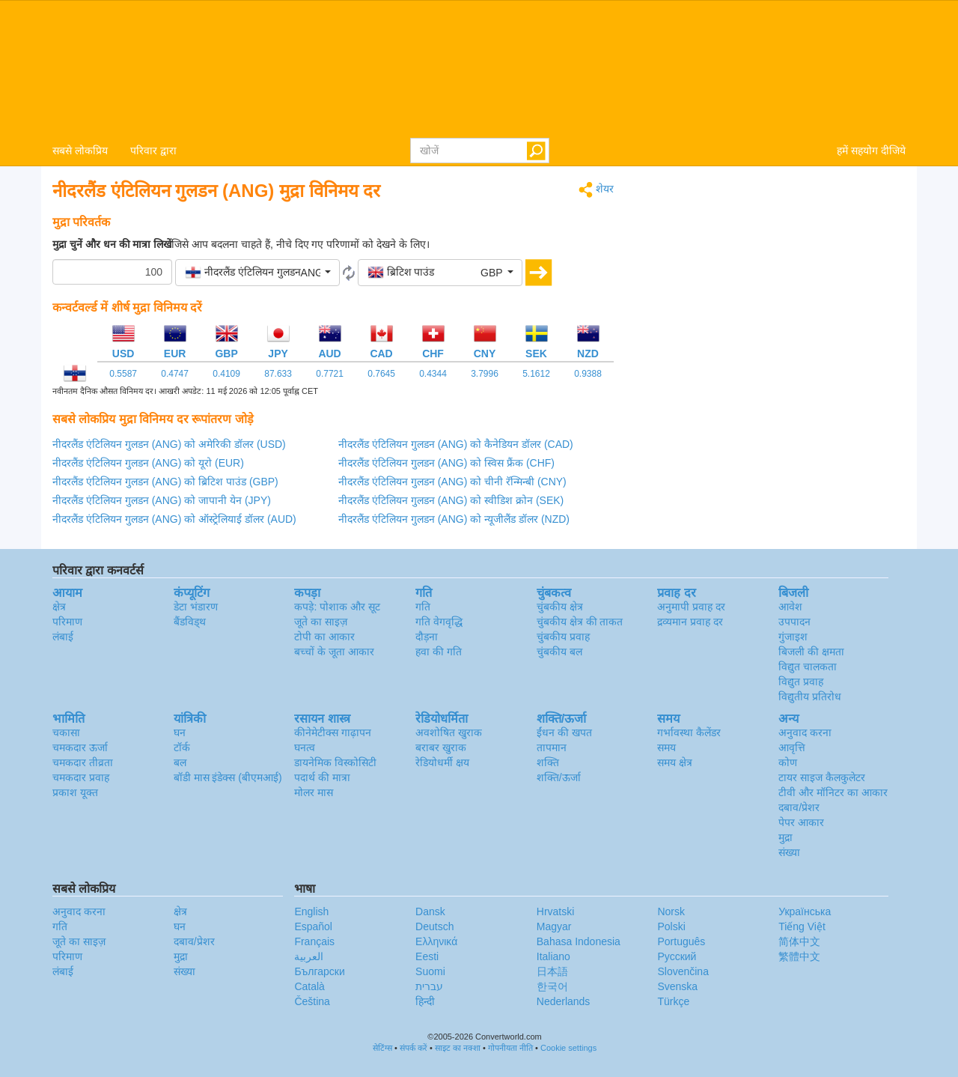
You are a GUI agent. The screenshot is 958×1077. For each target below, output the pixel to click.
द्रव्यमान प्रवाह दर (690, 622)
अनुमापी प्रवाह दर (691, 607)
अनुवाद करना (805, 732)
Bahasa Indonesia (578, 941)
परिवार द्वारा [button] (153, 151)
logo (479, 68)
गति (422, 607)
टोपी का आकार (324, 637)
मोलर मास (313, 792)
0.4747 (175, 373)
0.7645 (381, 373)
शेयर (596, 190)
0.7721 (330, 373)
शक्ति (548, 762)
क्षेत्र (59, 607)
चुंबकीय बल (559, 652)
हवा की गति (438, 652)
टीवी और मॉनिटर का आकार (833, 792)
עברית (429, 986)
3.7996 (484, 373)
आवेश (790, 607)
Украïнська (804, 911)
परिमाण (67, 622)
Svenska (677, 986)
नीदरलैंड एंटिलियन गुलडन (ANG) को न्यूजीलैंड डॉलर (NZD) (454, 519)
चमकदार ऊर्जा (80, 747)
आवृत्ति (791, 747)
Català (309, 986)
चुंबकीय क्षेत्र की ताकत (580, 622)
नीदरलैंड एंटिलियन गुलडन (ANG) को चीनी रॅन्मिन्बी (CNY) (452, 482)
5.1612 (536, 373)
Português (681, 941)
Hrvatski (556, 911)
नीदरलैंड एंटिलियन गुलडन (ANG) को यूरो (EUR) (148, 463)
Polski (671, 926)
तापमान (552, 747)
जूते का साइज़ (320, 622)
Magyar (554, 926)
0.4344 (433, 373)
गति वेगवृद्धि (439, 622)
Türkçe (673, 1001)
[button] (257, 272)
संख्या (789, 852)
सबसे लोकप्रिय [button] (80, 151)
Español (313, 926)
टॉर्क (182, 747)
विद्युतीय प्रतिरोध (809, 697)
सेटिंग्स (382, 1047)
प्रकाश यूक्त (75, 792)
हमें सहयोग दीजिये (871, 151)
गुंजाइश (793, 637)
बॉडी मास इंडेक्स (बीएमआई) (228, 777)
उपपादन (794, 622)
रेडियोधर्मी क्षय (442, 762)
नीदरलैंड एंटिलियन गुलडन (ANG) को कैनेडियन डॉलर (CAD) (455, 444)
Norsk (671, 911)
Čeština (311, 1001)
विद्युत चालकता (807, 667)
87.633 (278, 373)
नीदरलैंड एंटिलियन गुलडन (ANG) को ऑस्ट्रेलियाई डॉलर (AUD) (174, 519)
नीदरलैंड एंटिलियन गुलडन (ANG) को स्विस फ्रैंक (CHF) (446, 463)
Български (319, 971)
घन (180, 732)
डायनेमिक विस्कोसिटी (335, 762)
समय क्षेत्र (674, 762)
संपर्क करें (413, 1047)
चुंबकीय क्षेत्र (560, 607)
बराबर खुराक (440, 747)
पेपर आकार (801, 822)
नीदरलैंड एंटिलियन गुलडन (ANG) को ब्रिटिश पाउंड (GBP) (165, 482)
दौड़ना (426, 637)
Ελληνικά (436, 941)
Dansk (430, 911)
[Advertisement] (771, 286)
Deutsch (434, 926)
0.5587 (123, 373)
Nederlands (564, 1001)
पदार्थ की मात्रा (322, 777)
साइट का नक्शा (457, 1047)
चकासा (66, 732)
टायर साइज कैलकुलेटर (821, 777)
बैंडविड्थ (190, 622)
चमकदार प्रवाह (80, 777)
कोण (787, 762)
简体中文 (799, 941)
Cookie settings (568, 1047)
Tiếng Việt (802, 926)
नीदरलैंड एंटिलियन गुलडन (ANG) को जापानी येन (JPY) (161, 500)
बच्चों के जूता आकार (334, 652)
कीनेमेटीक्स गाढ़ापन (332, 732)
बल (180, 762)
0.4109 (226, 373)
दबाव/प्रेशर (799, 807)
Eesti (427, 956)
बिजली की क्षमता (811, 652)
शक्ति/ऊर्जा (559, 777)
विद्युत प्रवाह (800, 682)
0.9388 (588, 373)
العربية (308, 956)
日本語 (552, 971)
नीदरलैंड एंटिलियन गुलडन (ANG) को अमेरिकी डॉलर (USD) (169, 444)
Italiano (553, 956)
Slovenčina (683, 971)
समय (666, 747)
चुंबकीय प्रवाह (563, 637)
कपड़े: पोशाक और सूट (337, 607)
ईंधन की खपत (564, 732)
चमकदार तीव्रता (82, 762)
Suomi (430, 971)
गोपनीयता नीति (510, 1047)
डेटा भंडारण (196, 607)
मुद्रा (785, 837)
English (311, 911)
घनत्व (304, 747)
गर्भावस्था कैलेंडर (689, 732)
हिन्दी (425, 1001)
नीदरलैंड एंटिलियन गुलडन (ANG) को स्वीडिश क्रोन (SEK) (451, 500)
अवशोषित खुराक (448, 732)
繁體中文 (799, 956)
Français (314, 941)
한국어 (552, 986)
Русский (676, 956)
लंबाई (62, 637)
